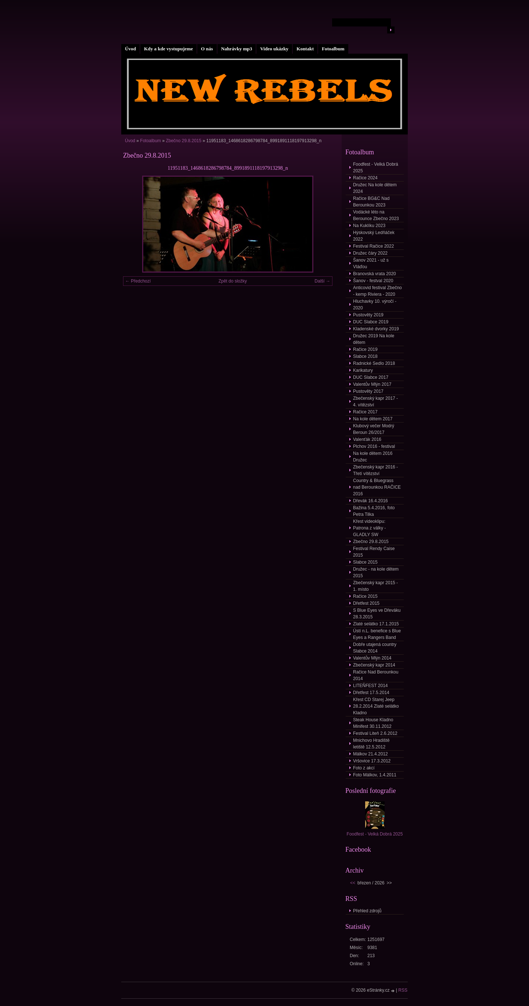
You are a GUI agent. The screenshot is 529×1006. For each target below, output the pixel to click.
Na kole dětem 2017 (372, 418)
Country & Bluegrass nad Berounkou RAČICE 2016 (377, 487)
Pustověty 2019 (368, 314)
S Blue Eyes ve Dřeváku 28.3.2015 (376, 613)
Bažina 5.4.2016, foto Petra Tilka (374, 511)
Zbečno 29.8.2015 (183, 140)
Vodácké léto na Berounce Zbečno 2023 (376, 215)
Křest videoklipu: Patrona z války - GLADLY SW (369, 528)
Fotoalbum (333, 48)
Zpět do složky (233, 281)
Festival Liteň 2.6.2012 (375, 733)
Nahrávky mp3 (236, 48)
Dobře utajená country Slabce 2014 (374, 648)
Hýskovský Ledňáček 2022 (374, 236)
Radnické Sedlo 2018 (374, 363)
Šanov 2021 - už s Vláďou (371, 263)
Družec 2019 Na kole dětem (373, 339)
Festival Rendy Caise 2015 (374, 552)
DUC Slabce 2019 (370, 321)
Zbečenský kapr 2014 (374, 665)
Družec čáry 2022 (370, 253)
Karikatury (363, 370)
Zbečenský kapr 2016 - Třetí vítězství (375, 470)
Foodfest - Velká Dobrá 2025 (375, 167)
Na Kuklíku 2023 (369, 225)
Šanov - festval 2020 (373, 280)
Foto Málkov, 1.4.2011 (374, 774)
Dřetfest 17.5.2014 (371, 692)
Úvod (130, 48)
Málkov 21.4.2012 (370, 754)
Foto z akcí (364, 767)
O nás (207, 48)
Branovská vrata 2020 (374, 273)
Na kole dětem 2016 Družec (372, 457)
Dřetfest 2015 (366, 603)
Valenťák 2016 (367, 439)
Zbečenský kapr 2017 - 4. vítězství (375, 401)
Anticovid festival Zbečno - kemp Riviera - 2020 (377, 291)
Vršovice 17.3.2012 (372, 761)
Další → (322, 281)
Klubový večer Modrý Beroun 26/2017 (373, 429)
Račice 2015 (365, 596)
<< (352, 882)
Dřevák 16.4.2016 (370, 500)
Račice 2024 (365, 177)
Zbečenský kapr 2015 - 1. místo (375, 586)
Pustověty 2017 (368, 391)
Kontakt (305, 48)
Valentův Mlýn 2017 (372, 384)
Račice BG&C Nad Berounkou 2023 (371, 202)
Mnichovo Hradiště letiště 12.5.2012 (371, 744)
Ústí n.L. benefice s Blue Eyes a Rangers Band (377, 634)
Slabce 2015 (365, 562)
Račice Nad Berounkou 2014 (375, 675)
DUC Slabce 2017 (370, 377)
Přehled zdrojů (367, 910)
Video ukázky (274, 48)
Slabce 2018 (365, 356)
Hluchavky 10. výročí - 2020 (374, 304)
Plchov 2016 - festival (374, 446)
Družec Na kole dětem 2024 (375, 188)
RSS (402, 990)
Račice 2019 (365, 349)
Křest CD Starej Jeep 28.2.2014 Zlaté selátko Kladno (376, 706)
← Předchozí (138, 281)
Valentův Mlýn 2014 (372, 658)
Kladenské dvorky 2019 (376, 328)
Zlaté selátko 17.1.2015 (376, 623)
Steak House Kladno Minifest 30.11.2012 (373, 723)
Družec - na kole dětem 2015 (376, 572)
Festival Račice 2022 (373, 246)
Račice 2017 (365, 411)
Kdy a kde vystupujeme (168, 48)
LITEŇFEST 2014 (370, 685)
